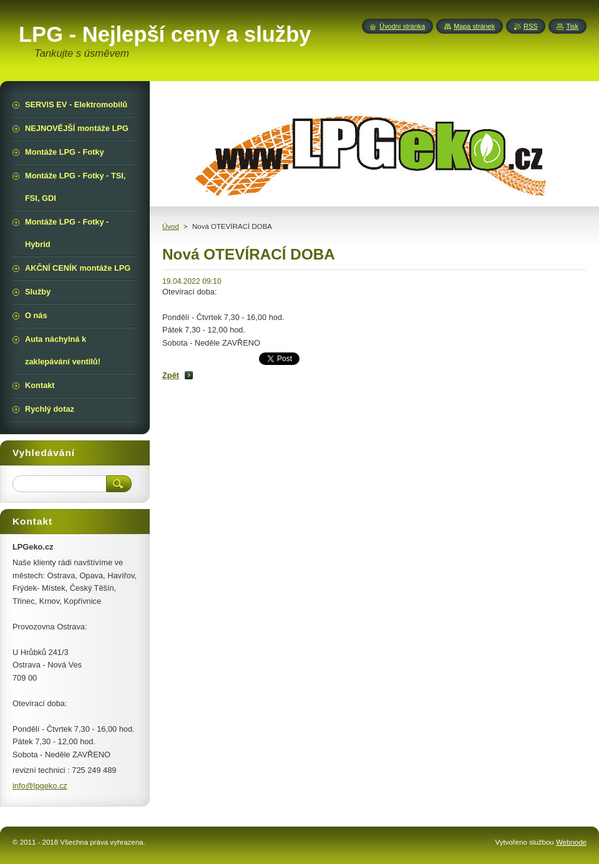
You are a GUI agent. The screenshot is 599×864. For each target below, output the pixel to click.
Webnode (571, 842)
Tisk (572, 26)
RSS (530, 26)
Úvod (170, 226)
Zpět (170, 375)
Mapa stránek (474, 26)
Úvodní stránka (402, 26)
